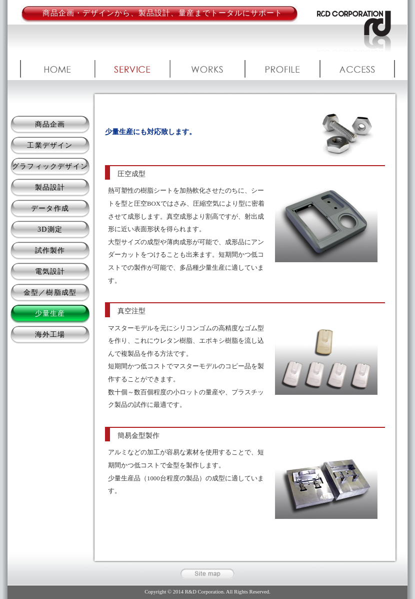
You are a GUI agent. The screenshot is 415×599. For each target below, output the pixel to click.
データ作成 (50, 208)
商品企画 (50, 124)
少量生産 (50, 313)
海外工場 (50, 334)
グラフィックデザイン (50, 166)
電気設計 (50, 271)
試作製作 (50, 250)
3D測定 (50, 229)
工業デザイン (49, 145)
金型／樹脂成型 (50, 292)
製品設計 (50, 187)
